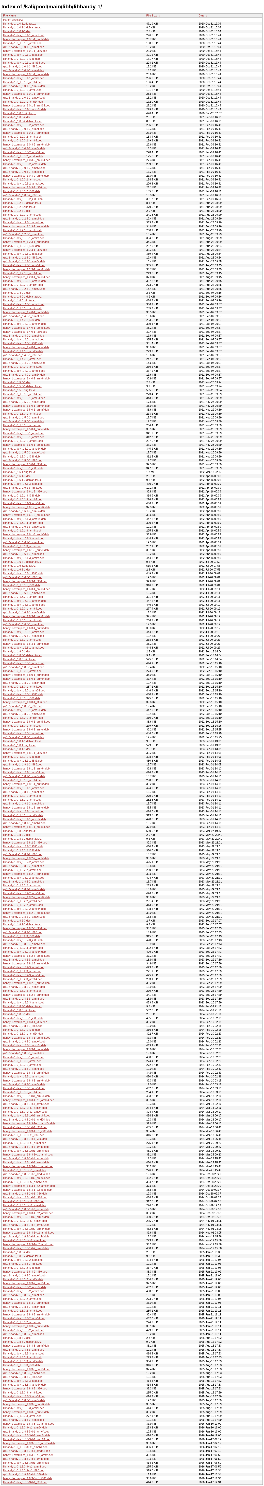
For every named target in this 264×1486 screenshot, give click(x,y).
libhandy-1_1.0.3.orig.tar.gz (19, 113)
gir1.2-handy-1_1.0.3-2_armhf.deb (23, 128)
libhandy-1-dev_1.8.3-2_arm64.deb (24, 1318)
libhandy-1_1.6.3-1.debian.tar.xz (22, 561)
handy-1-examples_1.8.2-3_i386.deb (25, 928)
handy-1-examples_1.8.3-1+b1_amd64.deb (29, 1123)
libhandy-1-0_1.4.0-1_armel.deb (22, 359)
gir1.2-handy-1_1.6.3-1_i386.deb (22, 577)
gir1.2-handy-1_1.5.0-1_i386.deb (22, 460)
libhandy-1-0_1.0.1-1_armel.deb (22, 89)
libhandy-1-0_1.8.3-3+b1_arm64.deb (25, 1427)
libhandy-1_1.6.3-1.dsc (16, 569)
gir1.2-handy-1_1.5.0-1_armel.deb (23, 421)
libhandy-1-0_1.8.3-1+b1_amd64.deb (25, 1111)
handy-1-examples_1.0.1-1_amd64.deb (26, 105)
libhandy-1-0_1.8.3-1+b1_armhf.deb (24, 1143)
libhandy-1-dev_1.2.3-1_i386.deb (23, 253)
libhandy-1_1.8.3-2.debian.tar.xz (22, 1256)
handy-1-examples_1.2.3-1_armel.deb (26, 226)
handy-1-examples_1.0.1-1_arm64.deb (26, 93)
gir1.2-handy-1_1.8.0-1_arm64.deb (24, 682)
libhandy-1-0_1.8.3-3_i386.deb (21, 1365)
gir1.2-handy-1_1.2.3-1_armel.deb (23, 218)
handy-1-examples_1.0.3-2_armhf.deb (26, 132)
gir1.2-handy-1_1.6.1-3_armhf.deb (23, 542)
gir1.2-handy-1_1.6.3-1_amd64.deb (24, 593)
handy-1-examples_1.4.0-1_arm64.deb (26, 378)
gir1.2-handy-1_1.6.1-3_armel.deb (23, 554)
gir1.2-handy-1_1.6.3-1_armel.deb (23, 635)
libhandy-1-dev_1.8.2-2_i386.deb (23, 846)
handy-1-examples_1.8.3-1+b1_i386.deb (27, 1131)
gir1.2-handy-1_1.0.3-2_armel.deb (23, 171)
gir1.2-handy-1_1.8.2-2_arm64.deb (24, 889)
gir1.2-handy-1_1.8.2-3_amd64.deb (24, 944)
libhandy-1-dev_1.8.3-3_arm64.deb (24, 1396)
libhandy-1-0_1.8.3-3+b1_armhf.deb (24, 1466)
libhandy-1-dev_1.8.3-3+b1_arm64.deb (26, 1435)
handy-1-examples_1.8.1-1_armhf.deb (26, 784)
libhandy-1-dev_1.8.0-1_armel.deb (23, 733)
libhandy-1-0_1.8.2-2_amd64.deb (23, 905)
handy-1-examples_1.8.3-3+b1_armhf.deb (28, 1455)
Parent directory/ (13, 19)
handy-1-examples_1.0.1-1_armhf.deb (26, 39)
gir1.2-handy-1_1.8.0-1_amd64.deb (24, 713)
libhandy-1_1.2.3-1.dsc (16, 210)
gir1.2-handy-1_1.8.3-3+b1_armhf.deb (26, 1458)
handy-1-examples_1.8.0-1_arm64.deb (26, 678)
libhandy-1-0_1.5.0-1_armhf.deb (22, 413)
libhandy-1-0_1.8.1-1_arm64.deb (22, 780)
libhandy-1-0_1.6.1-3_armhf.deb (22, 530)
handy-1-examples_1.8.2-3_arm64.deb (26, 983)
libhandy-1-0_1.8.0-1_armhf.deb (22, 671)
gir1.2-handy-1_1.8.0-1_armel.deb (23, 737)
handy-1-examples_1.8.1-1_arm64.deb (26, 768)
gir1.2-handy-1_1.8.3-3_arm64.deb (24, 1400)
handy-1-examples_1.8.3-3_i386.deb (25, 1388)
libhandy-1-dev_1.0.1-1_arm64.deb (24, 62)
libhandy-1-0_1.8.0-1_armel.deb (22, 725)
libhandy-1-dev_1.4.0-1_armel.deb (23, 339)
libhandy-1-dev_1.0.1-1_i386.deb (23, 54)
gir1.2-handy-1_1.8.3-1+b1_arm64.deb (26, 1104)
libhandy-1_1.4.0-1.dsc (16, 292)
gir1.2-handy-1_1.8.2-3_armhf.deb (23, 998)
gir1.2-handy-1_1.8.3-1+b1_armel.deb (25, 1158)
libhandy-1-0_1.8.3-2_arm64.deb (22, 1310)
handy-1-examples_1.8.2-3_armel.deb (26, 963)
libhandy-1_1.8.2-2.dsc (16, 834)
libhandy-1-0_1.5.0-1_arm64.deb (22, 394)
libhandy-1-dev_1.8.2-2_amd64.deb (24, 908)
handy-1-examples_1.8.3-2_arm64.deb (26, 1314)
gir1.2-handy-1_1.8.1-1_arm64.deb (24, 776)
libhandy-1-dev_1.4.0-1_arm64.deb (24, 370)
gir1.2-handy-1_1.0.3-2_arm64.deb (24, 148)
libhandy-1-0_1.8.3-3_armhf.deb (22, 1357)
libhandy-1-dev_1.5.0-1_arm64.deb (24, 398)
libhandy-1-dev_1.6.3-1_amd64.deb (24, 600)
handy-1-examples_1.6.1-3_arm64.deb (26, 507)
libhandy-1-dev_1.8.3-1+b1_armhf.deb (26, 1150)
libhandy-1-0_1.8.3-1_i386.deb (21, 1029)
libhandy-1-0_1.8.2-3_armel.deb (22, 971)
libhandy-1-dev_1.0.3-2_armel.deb (23, 183)
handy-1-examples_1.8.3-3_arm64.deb (26, 1404)
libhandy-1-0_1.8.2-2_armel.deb (22, 885)
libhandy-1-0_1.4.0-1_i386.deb (21, 320)
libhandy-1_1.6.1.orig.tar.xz (19, 472)
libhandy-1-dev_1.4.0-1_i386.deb (23, 343)
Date (201, 15)
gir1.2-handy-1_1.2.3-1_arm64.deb (24, 261)
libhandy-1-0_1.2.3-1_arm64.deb (22, 273)
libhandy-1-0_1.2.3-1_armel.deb (22, 214)
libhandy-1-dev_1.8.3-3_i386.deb (23, 1380)
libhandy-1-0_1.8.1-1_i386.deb (21, 756)
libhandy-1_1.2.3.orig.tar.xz (19, 207)
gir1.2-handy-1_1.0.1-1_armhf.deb (23, 47)
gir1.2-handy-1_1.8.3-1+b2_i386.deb (25, 1193)
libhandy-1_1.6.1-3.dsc (16, 476)
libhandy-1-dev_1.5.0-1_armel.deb (23, 433)
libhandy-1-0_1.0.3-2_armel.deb (22, 179)
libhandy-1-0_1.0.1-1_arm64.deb (22, 82)
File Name (9, 15)
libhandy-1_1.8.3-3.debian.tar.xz (22, 1341)
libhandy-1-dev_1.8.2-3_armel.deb (23, 967)
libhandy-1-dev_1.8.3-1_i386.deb (23, 1018)
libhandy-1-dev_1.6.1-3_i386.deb (23, 483)
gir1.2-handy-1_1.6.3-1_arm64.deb (24, 612)
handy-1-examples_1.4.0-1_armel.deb (26, 347)
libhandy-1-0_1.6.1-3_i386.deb (21, 495)
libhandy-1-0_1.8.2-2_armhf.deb (22, 870)
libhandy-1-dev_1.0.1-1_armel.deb (23, 78)
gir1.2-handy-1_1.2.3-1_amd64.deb (24, 288)
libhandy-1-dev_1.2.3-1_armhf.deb (23, 238)
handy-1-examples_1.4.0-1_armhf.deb (26, 312)
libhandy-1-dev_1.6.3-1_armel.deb (23, 647)
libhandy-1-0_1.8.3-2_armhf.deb (22, 1298)
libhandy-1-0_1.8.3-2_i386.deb (21, 1267)
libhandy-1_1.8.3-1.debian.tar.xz (22, 1006)
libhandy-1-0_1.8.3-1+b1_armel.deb (24, 1170)
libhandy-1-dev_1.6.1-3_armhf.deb (23, 558)
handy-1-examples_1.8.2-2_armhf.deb (26, 858)
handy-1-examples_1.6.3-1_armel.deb (26, 643)
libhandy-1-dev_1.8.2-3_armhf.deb (23, 1002)
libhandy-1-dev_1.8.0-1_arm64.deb (24, 690)
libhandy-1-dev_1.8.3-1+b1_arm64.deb (26, 1096)
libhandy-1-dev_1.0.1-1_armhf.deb (23, 35)
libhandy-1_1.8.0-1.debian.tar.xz (22, 655)
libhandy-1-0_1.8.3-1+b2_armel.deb (24, 1205)
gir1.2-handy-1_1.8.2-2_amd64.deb (24, 916)
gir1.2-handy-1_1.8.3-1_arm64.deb (24, 1084)
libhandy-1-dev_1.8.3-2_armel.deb (23, 1330)
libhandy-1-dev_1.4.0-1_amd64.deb (24, 323)
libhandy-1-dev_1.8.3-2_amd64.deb (24, 1287)
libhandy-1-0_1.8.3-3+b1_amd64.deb (25, 1447)
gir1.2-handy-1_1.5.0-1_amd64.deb (24, 452)
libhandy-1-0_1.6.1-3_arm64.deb (22, 499)
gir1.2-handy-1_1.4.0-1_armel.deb (23, 335)
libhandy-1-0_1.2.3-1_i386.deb (21, 246)
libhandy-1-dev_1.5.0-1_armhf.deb (23, 437)
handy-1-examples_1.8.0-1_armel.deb (26, 729)
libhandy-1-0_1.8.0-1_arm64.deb (22, 686)
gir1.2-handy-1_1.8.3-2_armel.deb (23, 1334)
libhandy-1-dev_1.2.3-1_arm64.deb (24, 265)
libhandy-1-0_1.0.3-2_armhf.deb (22, 136)
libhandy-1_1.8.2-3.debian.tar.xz (22, 924)
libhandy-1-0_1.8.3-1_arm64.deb (22, 1092)
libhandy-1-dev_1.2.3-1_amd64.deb (24, 281)
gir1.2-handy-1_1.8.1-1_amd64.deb (24, 823)
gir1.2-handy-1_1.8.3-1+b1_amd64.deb (26, 1119)
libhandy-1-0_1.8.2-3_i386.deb (21, 936)
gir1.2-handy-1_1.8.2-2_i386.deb (22, 854)
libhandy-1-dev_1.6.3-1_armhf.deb (23, 632)
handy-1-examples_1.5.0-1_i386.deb (25, 464)
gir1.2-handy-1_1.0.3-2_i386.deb (22, 195)
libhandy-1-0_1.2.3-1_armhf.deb (22, 230)
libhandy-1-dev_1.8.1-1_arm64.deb (24, 772)
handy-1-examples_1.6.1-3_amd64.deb (26, 514)
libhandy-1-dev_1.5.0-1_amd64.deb (24, 448)
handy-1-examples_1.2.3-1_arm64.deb (26, 269)
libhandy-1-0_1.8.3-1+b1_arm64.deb (25, 1107)
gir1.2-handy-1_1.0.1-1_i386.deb (22, 66)
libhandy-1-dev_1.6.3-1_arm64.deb (24, 604)
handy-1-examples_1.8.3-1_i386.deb (25, 1022)
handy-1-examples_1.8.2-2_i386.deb (25, 842)
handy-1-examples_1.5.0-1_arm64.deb (26, 405)
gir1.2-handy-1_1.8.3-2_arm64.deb (24, 1306)
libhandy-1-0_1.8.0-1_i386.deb (21, 698)
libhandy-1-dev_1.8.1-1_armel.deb (23, 811)
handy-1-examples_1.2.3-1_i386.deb (25, 249)
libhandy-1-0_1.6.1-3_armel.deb (22, 546)
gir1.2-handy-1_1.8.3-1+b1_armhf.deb (26, 1146)
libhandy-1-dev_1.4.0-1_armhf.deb (23, 304)
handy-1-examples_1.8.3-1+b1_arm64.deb (28, 1100)
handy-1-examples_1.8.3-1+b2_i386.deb (27, 1189)
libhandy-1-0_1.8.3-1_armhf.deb (22, 1064)
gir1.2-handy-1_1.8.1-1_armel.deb (23, 803)
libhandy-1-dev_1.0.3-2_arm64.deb (24, 152)
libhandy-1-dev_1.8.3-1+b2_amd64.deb (26, 1178)
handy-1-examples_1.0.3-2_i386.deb (25, 187)
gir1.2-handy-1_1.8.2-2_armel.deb (23, 881)
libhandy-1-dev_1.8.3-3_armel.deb (23, 1408)
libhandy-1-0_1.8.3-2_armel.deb (22, 1322)
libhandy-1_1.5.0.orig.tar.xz (19, 390)
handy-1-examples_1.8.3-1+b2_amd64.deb (29, 1185)
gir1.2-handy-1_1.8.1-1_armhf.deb (23, 792)
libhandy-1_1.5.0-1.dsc (16, 382)
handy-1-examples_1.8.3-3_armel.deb (26, 1412)
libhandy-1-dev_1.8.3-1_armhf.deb (23, 1076)
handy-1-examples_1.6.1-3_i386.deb (25, 491)
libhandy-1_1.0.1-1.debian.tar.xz (22, 27)
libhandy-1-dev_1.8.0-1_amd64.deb (24, 710)
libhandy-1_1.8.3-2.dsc (16, 1252)
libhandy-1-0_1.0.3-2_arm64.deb (22, 140)
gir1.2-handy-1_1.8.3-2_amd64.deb (24, 1275)
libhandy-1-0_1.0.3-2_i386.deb (21, 191)
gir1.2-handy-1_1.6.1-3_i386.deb (22, 487)
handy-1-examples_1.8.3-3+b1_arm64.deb (28, 1423)
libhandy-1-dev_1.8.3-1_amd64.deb (24, 1045)
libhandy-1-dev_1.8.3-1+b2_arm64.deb (26, 1228)
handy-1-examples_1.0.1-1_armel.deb (26, 74)
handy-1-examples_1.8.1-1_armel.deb (26, 807)
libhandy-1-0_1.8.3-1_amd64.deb (23, 1033)
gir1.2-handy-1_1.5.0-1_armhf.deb (23, 417)
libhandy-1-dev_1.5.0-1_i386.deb (23, 468)
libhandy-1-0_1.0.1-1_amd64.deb (23, 101)
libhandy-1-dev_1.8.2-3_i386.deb (23, 940)
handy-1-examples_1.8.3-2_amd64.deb (26, 1283)
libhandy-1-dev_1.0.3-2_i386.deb (23, 199)
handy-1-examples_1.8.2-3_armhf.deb (26, 994)
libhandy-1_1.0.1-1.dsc (16, 31)
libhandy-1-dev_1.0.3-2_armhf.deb (23, 125)
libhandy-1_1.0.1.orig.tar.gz (19, 23)
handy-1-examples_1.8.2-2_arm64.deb (26, 897)
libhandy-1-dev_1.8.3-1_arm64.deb (24, 1088)
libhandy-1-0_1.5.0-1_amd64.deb (23, 440)
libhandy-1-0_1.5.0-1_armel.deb (22, 425)
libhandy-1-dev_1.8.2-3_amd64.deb (24, 951)
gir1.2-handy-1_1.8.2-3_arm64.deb (24, 986)
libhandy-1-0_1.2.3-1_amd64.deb (23, 284)
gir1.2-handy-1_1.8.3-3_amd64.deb (24, 1373)
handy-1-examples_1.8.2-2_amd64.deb (26, 912)
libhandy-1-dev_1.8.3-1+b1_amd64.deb (26, 1115)
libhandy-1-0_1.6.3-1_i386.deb (21, 585)
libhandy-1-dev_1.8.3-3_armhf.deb (23, 1353)
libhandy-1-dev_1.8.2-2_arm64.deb (24, 893)
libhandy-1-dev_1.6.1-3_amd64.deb (24, 519)
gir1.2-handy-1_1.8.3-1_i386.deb (22, 1025)
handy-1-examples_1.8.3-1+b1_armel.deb (28, 1166)
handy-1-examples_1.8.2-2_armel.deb (26, 873)
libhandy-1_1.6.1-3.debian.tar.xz (22, 480)
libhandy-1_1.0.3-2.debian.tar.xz (22, 121)
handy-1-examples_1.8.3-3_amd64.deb (26, 1369)
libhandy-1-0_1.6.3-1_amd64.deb (23, 596)
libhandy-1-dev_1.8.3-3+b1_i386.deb (25, 1482)
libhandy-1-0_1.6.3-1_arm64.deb (22, 608)
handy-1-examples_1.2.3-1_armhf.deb (26, 242)
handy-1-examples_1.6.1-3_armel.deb (26, 550)
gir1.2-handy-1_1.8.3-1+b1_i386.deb (25, 1139)
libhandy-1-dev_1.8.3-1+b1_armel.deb (26, 1162)
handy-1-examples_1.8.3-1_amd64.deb (26, 1037)
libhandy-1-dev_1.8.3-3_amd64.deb (24, 1384)
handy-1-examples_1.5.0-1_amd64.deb (26, 444)
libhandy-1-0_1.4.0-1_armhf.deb (22, 308)
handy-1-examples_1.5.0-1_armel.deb (26, 429)
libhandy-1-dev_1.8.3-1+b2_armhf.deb (26, 1248)
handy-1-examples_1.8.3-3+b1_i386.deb (27, 1478)
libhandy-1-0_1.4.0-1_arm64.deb (22, 366)
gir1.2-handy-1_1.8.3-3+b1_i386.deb (25, 1474)
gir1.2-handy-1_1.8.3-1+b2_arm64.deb (26, 1224)
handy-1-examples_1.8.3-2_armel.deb (26, 1326)
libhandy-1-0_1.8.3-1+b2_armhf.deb (24, 1240)
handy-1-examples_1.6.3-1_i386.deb (25, 581)
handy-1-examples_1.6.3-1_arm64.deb (26, 616)
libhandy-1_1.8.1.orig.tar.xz (19, 745)
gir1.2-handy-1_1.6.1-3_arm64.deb (24, 511)
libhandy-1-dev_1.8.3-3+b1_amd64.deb (26, 1439)
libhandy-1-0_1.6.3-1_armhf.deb (22, 620)
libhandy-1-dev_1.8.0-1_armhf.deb (23, 663)
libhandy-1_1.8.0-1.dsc (16, 651)
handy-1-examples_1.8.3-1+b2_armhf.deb (28, 1244)
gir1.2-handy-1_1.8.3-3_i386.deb (22, 1376)
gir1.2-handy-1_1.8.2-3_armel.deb (23, 959)
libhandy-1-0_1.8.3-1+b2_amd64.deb (25, 1182)
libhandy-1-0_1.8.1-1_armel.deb (22, 799)
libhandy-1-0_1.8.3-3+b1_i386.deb (23, 1470)
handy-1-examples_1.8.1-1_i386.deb (25, 752)
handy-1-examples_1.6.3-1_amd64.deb (26, 589)
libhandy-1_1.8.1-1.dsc (16, 749)
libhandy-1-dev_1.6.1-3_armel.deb (23, 538)
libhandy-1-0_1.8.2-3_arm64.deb (22, 979)
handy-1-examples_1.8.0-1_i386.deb (25, 702)
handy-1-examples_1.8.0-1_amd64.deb (26, 721)
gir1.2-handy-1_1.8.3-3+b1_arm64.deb (26, 1431)
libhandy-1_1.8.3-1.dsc (16, 1014)
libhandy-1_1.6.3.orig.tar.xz (19, 565)
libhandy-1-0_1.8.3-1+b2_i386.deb (23, 1201)
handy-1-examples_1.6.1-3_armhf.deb (26, 534)
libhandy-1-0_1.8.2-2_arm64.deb (22, 901)
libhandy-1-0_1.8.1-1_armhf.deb (22, 795)
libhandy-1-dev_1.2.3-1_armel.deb (23, 222)
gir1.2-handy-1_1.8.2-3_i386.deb (22, 932)
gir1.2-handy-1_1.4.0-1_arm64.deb (24, 374)
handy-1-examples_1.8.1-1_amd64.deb (26, 826)
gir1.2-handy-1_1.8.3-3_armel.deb (23, 1419)
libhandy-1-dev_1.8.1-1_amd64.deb (24, 819)
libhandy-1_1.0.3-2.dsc (16, 117)
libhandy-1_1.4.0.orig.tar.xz (19, 300)
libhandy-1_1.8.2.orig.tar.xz (19, 831)
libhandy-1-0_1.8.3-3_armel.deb (22, 1416)
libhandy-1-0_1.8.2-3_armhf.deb (22, 990)
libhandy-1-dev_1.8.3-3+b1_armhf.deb (26, 1462)
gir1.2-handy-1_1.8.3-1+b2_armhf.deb (26, 1236)
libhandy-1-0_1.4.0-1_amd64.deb (23, 351)
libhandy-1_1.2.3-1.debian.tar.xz (22, 202)
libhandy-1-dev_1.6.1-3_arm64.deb (24, 503)
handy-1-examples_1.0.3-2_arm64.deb (26, 144)
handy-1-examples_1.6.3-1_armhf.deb (26, 628)
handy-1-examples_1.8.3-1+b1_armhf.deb (28, 1154)
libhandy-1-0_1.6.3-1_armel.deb (22, 639)
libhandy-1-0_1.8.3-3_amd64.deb (23, 1361)
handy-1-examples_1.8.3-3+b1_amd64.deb (29, 1443)
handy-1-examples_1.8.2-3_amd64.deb (26, 955)
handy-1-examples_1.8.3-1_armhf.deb (26, 1072)
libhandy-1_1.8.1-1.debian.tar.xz (22, 741)
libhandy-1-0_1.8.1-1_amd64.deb (23, 815)
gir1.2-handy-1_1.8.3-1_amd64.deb (24, 1041)
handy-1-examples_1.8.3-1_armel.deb (26, 1049)
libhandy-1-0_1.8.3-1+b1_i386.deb (23, 1135)
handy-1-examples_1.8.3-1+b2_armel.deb (28, 1213)
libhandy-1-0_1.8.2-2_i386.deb (21, 850)
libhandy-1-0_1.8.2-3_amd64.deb (23, 947)
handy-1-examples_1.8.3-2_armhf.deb (26, 1302)
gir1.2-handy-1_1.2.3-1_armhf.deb (23, 234)
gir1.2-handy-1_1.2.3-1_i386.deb (22, 257)
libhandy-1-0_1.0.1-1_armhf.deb (22, 43)
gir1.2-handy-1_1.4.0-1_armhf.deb (23, 316)
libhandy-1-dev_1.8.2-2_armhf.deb (23, 862)
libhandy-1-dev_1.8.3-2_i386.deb (23, 1259)
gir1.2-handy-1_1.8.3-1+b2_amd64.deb (26, 1174)
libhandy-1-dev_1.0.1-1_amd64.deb (24, 109)
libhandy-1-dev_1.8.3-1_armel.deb (23, 1057)
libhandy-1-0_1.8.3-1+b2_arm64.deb (25, 1220)
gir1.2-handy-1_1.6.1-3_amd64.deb (24, 526)
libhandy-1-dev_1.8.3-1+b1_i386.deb (25, 1127)
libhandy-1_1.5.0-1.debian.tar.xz (22, 386)
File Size (151, 15)
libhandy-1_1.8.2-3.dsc (16, 920)
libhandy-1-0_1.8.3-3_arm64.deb (22, 1392)
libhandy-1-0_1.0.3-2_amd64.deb (23, 156)
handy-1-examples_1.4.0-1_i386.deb (25, 331)
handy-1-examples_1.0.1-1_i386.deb (25, 50)
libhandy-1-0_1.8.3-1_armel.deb (22, 1061)
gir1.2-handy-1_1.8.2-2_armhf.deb (23, 866)
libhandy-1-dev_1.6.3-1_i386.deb (23, 573)
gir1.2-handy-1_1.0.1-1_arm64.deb (24, 86)
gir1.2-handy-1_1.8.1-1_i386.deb (22, 764)
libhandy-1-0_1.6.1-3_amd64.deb (23, 522)
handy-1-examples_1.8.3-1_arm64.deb (26, 1080)
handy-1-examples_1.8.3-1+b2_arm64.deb (28, 1232)
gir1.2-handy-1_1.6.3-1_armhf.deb (23, 624)
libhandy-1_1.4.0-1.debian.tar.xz (22, 296)
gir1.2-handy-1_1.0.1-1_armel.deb (23, 70)
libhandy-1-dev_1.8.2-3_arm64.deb (24, 975)
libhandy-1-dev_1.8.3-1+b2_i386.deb (25, 1197)
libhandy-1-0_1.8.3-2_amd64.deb (23, 1279)
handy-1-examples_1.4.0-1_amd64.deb (26, 327)
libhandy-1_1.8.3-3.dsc (16, 1337)
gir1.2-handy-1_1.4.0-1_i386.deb (22, 355)
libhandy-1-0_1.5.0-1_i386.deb (21, 456)
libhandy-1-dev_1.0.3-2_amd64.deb (24, 164)
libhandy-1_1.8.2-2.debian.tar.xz (22, 838)
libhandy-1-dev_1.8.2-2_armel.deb (23, 877)
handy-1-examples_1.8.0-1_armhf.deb (26, 674)
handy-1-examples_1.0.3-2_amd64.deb (26, 160)
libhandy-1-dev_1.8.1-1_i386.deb (23, 760)
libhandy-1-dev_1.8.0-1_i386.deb (23, 694)
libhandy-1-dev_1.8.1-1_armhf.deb (23, 788)
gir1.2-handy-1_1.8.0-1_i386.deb (22, 706)
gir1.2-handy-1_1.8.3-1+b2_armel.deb (25, 1209)
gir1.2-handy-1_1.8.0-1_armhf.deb (23, 667)
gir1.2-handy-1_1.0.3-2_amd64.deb (24, 168)
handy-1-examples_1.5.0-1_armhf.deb (26, 409)
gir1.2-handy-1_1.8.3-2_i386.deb (22, 1263)
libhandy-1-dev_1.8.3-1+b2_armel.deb (26, 1217)
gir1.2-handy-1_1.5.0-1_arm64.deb (24, 401)
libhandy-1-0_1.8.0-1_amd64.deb (23, 717)
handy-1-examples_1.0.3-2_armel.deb (26, 175)
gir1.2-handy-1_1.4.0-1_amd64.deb (24, 362)
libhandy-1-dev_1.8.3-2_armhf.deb (23, 1291)
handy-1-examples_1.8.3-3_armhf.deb (26, 1345)
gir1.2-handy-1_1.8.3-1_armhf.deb (23, 1068)
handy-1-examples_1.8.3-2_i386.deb (25, 1271)
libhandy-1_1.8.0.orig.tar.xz (19, 659)
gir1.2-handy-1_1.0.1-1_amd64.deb (24, 97)
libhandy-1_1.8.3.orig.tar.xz (19, 1010)
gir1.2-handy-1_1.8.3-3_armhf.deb (23, 1349)
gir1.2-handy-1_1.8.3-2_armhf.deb (23, 1295)
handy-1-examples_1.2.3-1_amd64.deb (26, 277)
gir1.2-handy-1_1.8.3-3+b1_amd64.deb (26, 1451)
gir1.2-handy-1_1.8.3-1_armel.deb (23, 1053)
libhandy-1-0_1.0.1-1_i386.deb (21, 58)
